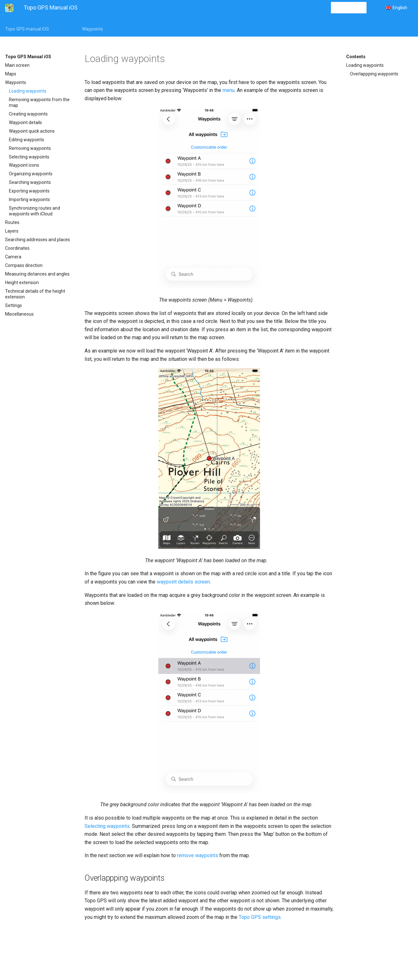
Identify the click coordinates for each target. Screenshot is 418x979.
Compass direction (24, 265)
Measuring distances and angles (37, 273)
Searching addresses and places (37, 239)
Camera (13, 256)
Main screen (17, 65)
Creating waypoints (28, 113)
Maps (10, 73)
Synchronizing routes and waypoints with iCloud (34, 211)
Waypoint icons (24, 165)
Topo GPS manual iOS (27, 28)
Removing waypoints (30, 148)
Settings (13, 305)
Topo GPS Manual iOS (28, 56)
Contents (356, 56)
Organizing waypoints (30, 173)
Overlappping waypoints (374, 73)
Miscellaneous (19, 314)
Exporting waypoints (29, 190)
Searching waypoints (30, 182)
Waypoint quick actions (32, 131)
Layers (11, 231)
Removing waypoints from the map (39, 102)
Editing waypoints (26, 139)
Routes (12, 222)
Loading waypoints (27, 91)
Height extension (22, 282)
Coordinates (17, 248)
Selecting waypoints (29, 156)
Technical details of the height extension (35, 294)
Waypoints (92, 28)
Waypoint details (25, 122)
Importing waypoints (29, 199)
